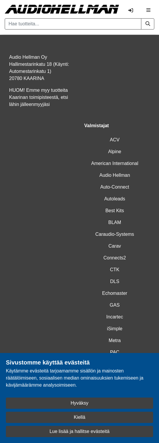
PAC (115, 352)
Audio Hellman (114, 175)
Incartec (114, 316)
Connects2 (114, 257)
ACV (115, 139)
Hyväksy (79, 403)
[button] (147, 24)
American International (114, 163)
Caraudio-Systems (114, 234)
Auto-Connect (114, 186)
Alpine (114, 151)
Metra (115, 340)
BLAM (114, 222)
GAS (115, 305)
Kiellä (79, 417)
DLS (114, 281)
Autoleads (114, 198)
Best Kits (114, 210)
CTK (115, 269)
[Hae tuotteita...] (73, 24)
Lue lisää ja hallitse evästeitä (79, 431)
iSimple (114, 328)
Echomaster (114, 293)
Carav (114, 246)
